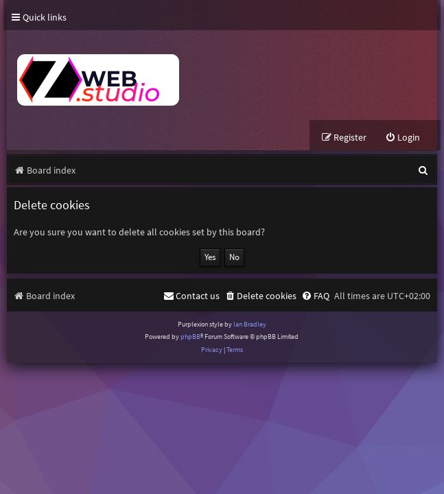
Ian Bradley (249, 324)
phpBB (190, 336)
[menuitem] (402, 137)
